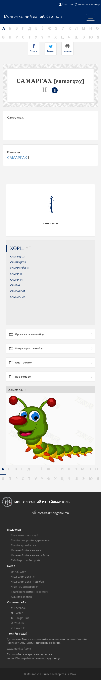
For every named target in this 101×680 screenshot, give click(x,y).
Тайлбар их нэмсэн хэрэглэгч (29, 592)
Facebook (18, 608)
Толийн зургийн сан (23, 545)
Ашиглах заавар (87, 4)
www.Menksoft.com (19, 648)
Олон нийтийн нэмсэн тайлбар (30, 555)
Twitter (17, 613)
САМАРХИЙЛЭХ (19, 268)
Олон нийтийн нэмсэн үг (26, 550)
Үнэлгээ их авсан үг (23, 576)
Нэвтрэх (66, 4)
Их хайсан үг (19, 571)
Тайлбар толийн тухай (25, 560)
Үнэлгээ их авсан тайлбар (27, 581)
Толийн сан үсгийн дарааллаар (31, 540)
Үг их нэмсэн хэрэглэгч (25, 586)
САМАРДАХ (17, 256)
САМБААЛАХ (18, 297)
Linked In (18, 628)
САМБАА (15, 285)
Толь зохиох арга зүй (24, 535)
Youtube (18, 623)
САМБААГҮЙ (17, 291)
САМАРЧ (16, 274)
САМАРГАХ (17, 157)
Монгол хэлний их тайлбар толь (33, 16)
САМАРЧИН (17, 279)
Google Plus (20, 618)
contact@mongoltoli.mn (53, 513)
